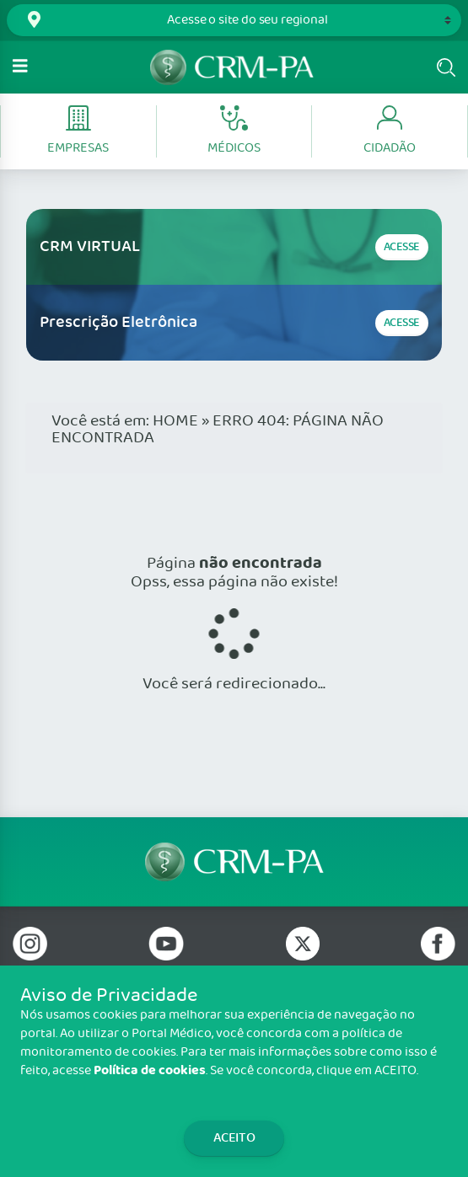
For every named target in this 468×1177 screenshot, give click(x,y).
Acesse (402, 247)
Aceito (234, 1137)
